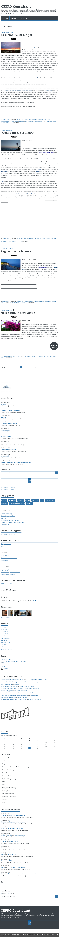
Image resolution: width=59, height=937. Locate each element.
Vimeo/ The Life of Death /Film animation (12, 522)
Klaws (6, 668)
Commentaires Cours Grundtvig (10, 520)
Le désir (3, 404)
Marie (3, 848)
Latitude (16, 684)
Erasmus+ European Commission (10, 572)
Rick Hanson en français (9, 796)
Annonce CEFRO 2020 (7, 524)
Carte (3, 882)
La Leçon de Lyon (34, 682)
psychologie (35, 500)
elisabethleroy (22, 697)
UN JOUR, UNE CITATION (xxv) (9, 686)
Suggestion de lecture (16, 251)
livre (10, 241)
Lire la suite (54, 346)
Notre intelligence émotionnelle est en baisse (16, 462)
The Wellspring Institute (8, 516)
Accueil (5, 18)
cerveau (26, 356)
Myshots (3, 546)
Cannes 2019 (4, 560)
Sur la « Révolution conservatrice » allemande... (14, 695)
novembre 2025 (5, 638)
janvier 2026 (4, 634)
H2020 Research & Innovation (9, 584)
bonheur (8, 122)
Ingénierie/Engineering (9, 779)
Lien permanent (5, 119)
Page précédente (6, 367)
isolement (3, 122)
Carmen (3, 815)
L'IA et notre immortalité (17, 861)
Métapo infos (34, 695)
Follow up (3, 518)
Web (41, 121)
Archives (14, 18)
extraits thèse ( (15, 241)
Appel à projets (5, 570)
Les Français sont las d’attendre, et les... (12, 679)
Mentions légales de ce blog (34, 931)
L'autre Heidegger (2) (7, 690)
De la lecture (12, 854)
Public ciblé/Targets (8, 793)
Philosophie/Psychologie (34, 121)
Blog (23, 119)
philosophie (12, 500)
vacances (11, 302)
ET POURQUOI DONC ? (34, 699)
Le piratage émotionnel (9, 423)
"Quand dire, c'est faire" (18, 132)
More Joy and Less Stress (8, 534)
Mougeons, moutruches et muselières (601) (13, 699)
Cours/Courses (14, 121)
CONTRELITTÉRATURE (21, 690)
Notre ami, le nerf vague (18, 313)
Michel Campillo (6, 835)
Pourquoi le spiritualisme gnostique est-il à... (14, 682)
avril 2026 (3, 627)
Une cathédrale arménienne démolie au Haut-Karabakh (17, 693)
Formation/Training (7, 776)
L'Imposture (13, 841)
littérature (4, 503)
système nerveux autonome (38, 356)
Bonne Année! (5, 430)
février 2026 (4, 631)
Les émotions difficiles (8, 449)
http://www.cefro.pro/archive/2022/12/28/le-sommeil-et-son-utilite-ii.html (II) (19, 288)
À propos (24, 18)
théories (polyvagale (51, 356)
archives (49, 121)
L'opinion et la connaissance (10, 410)
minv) (2, 357)
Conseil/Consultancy (6, 121)
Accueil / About (6, 758)
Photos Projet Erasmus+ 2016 (9, 558)
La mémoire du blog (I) (17, 35)
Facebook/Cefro (5, 556)
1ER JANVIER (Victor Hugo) (8, 697)
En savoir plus (20, 935)
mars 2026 (4, 629)
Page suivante (37, 367)
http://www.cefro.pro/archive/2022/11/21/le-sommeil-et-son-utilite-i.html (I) (19, 284)
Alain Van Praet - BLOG (27, 686)
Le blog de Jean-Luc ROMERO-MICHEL (36, 679)
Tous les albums (5, 617)
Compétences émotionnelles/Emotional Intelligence (37, 119)
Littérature (21, 121)
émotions (29, 503)
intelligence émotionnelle (17, 503)
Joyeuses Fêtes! (6, 436)
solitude (53, 121)
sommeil (23, 302)
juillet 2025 (4, 647)
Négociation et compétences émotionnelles (22, 874)
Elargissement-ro (6, 544)
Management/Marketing (22, 239)
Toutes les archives (6, 649)
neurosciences (50, 500)
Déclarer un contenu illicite (24, 931)
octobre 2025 (4, 640)
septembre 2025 (5, 642)
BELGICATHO (39, 693)
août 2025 (3, 645)
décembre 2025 (5, 636)
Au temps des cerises (33, 688)
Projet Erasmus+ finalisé (8, 574)
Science (43, 239)
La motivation (5, 456)
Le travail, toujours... (8, 443)
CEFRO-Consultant (16, 6)
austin (6, 241)
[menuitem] (5, 18)
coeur (29, 356)
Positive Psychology (6, 513)
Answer (3, 417)
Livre (26, 121)
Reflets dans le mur (6, 684)
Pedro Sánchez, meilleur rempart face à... (12, 688)
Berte (2, 828)
